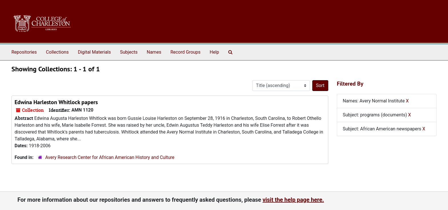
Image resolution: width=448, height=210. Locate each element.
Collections (57, 52)
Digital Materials (94, 52)
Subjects (128, 52)
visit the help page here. (293, 199)
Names (154, 52)
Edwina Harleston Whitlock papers (56, 102)
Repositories (24, 52)
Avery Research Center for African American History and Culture (109, 157)
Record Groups (185, 52)
